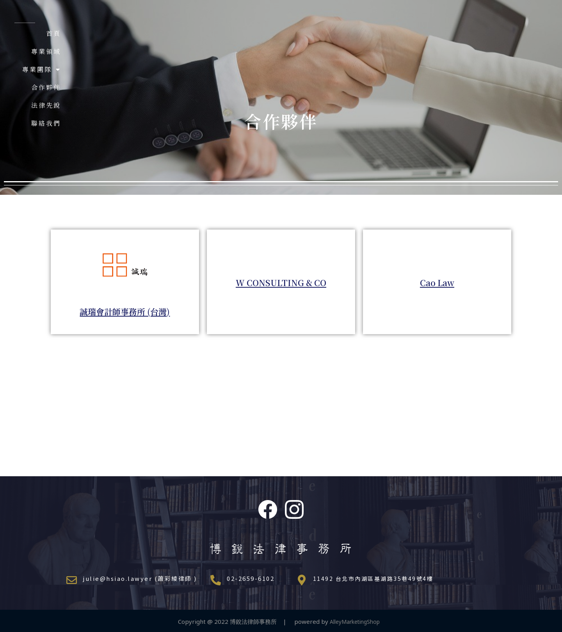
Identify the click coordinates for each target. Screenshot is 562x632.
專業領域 (298, 33)
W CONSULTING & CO (281, 282)
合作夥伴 (398, 33)
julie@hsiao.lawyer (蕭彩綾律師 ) (140, 578)
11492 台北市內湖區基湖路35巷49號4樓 (375, 578)
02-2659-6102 (250, 578)
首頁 (260, 33)
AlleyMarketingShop (357, 618)
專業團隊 (348, 34)
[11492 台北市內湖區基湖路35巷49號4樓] (302, 580)
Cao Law (436, 282)
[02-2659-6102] (215, 580)
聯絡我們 (488, 33)
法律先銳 (443, 33)
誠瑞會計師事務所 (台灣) (124, 311)
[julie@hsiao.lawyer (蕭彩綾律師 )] (71, 580)
